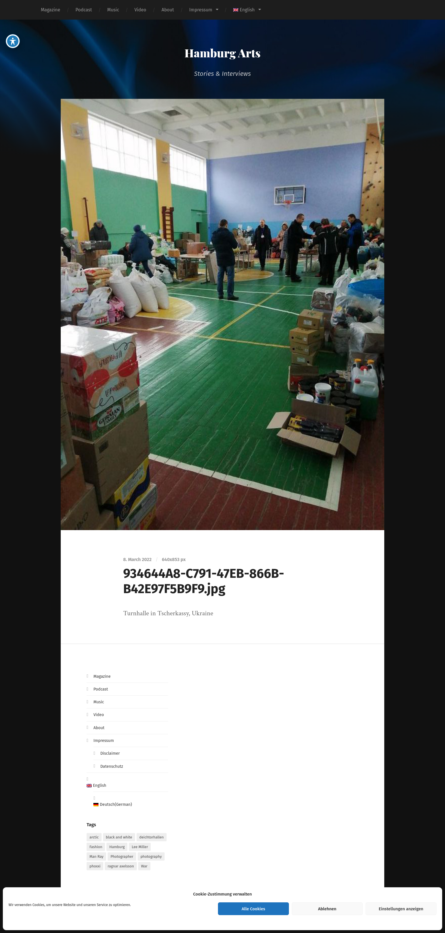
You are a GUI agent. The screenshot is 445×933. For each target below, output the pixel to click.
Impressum (200, 9)
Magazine (50, 9)
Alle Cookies (253, 908)
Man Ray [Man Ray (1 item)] (96, 858)
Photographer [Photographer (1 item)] (121, 858)
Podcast (83, 9)
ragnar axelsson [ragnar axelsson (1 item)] (121, 868)
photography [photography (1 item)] (151, 858)
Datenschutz (113, 766)
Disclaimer (111, 753)
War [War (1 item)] (144, 868)
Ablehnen (327, 908)
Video (140, 9)
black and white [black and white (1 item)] (119, 839)
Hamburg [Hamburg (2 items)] (117, 848)
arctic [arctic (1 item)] (94, 839)
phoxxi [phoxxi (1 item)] (94, 868)
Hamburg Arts (222, 51)
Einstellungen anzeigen (401, 908)
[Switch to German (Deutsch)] (130, 805)
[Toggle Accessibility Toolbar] (13, 37)
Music (113, 9)
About (167, 9)
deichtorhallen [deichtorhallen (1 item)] (151, 839)
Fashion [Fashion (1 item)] (95, 848)
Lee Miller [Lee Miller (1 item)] (140, 848)
